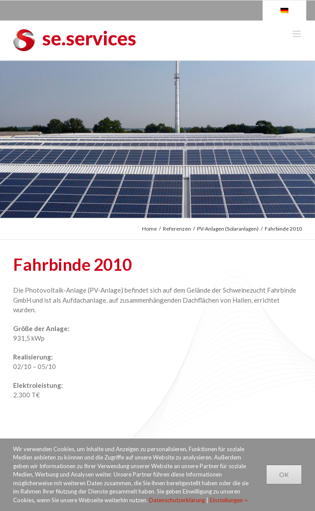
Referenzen (177, 228)
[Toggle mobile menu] (297, 33)
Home (149, 228)
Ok (284, 474)
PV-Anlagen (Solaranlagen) (228, 228)
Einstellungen (229, 500)
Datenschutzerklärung (177, 500)
